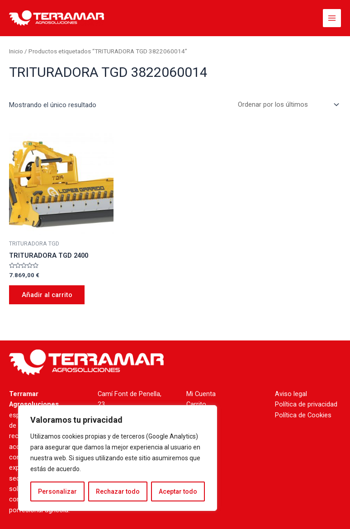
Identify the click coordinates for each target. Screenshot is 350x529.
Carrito (196, 404)
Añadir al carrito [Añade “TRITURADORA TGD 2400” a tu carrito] (47, 295)
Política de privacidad (306, 404)
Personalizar (57, 491)
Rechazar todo (118, 491)
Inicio (16, 51)
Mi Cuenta (201, 394)
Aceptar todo (178, 491)
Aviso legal (291, 394)
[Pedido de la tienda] (286, 104)
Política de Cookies (303, 415)
